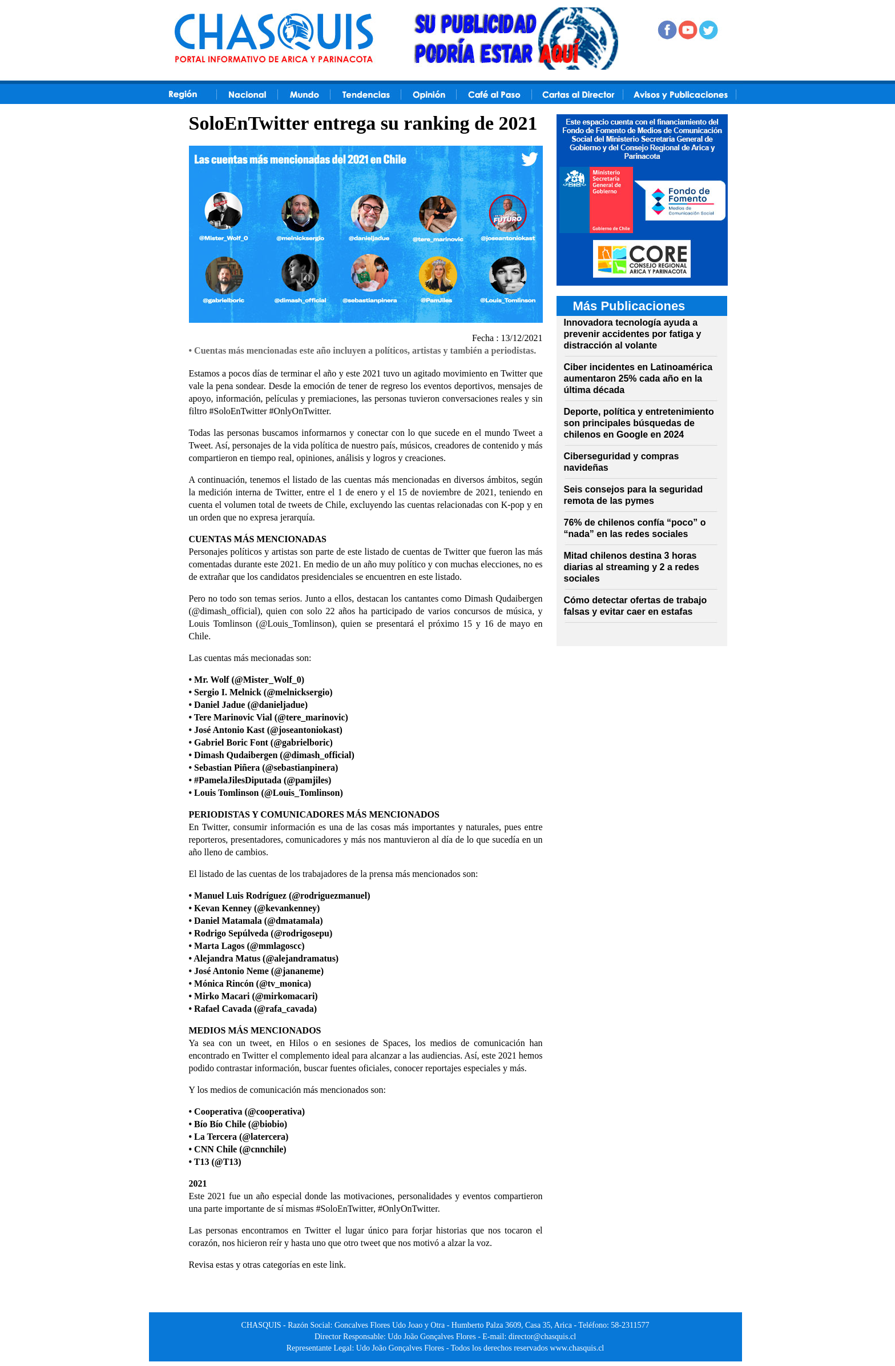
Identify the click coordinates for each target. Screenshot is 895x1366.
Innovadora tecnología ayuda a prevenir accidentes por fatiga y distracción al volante (633, 334)
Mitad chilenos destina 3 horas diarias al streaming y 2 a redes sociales (631, 567)
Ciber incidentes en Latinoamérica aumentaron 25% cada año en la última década (638, 378)
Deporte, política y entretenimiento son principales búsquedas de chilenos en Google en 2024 (639, 423)
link (336, 1264)
